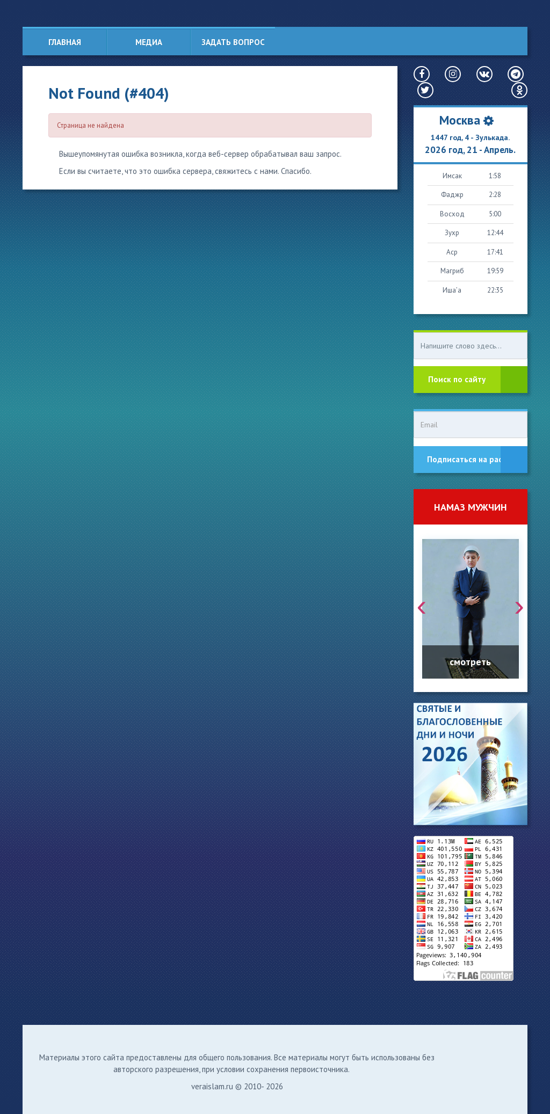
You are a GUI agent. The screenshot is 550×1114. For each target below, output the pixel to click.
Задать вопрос (233, 42)
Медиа (148, 42)
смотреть (470, 662)
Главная (64, 42)
